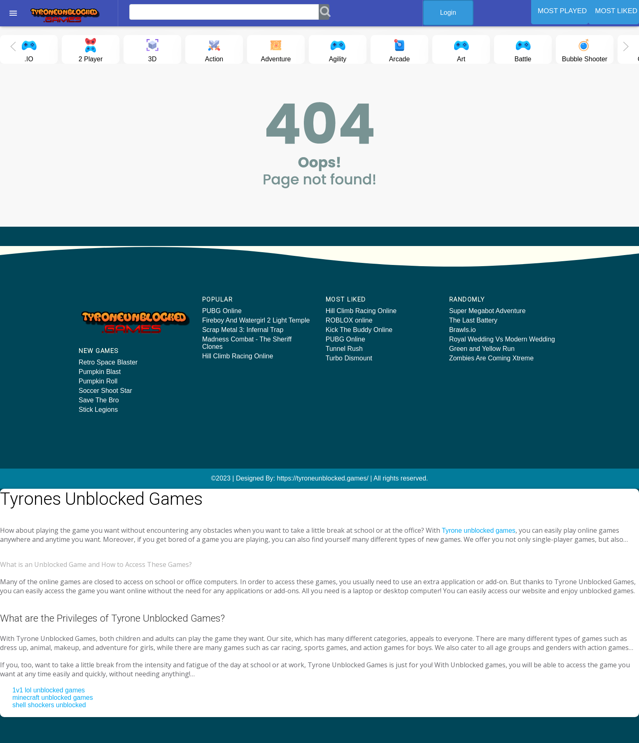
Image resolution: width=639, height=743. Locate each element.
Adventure (276, 49)
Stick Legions (98, 409)
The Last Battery (473, 320)
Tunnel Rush (344, 348)
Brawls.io (462, 329)
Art (461, 49)
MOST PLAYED (562, 11)
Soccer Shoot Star (105, 390)
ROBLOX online (349, 320)
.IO (29, 49)
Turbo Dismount (349, 358)
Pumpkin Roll (98, 381)
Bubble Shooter (584, 49)
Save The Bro (99, 400)
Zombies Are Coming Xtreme (491, 358)
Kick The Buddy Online (359, 329)
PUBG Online (222, 310)
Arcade (399, 49)
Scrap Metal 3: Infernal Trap (242, 329)
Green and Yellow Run (482, 348)
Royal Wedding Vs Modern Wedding (502, 339)
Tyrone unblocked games (478, 530)
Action (214, 49)
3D (152, 49)
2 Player (91, 49)
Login (448, 12)
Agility (337, 49)
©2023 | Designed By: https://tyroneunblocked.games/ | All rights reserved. (319, 478)
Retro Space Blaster (108, 362)
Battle (523, 49)
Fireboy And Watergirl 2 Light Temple (256, 320)
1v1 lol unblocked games (48, 690)
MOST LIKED (616, 11)
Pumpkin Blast (100, 371)
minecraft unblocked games (52, 697)
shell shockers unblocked (49, 704)
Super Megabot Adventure (487, 310)
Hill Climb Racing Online (237, 356)
